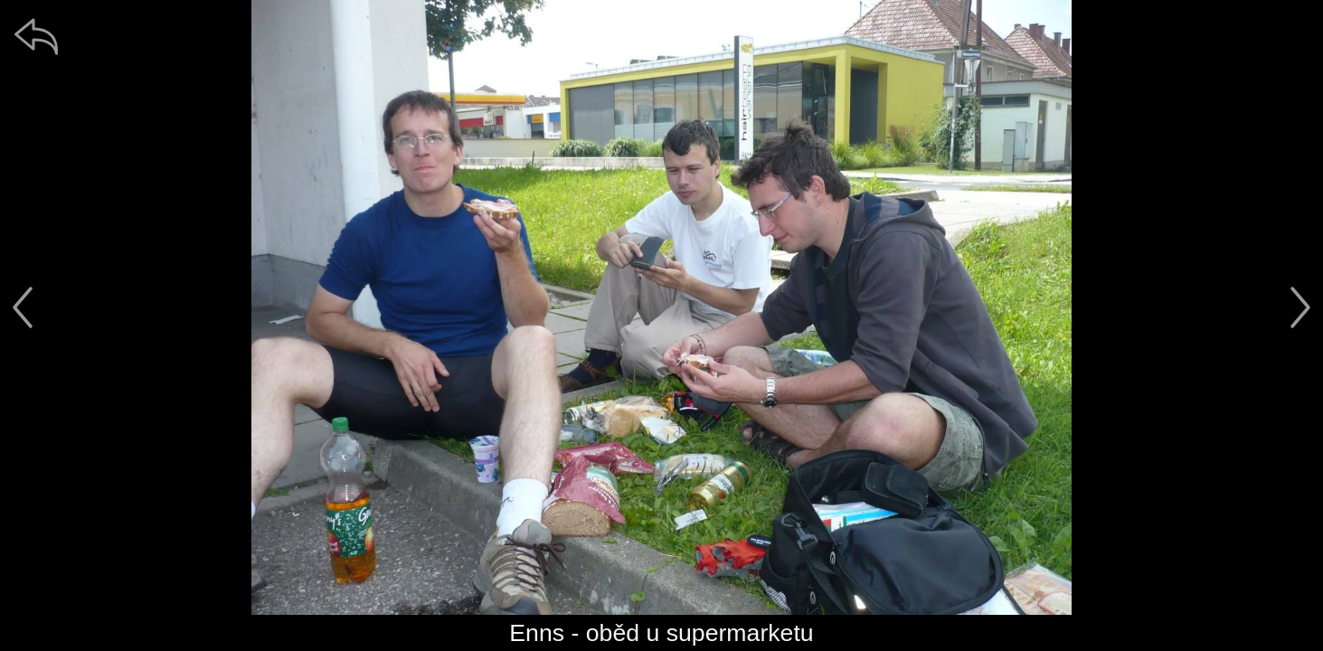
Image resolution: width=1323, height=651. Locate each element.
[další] (1300, 307)
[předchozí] (22, 307)
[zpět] (36, 36)
